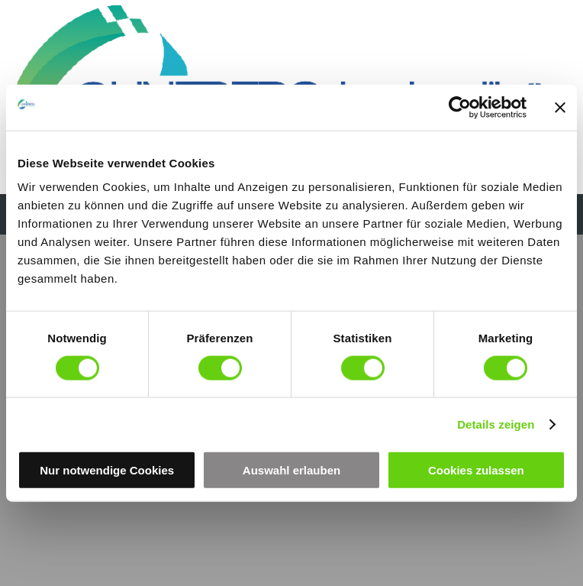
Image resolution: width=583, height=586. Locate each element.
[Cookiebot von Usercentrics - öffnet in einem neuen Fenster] (460, 107)
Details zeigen (495, 423)
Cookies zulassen (476, 470)
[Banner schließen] (560, 107)
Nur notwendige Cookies (107, 470)
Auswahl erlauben (291, 470)
